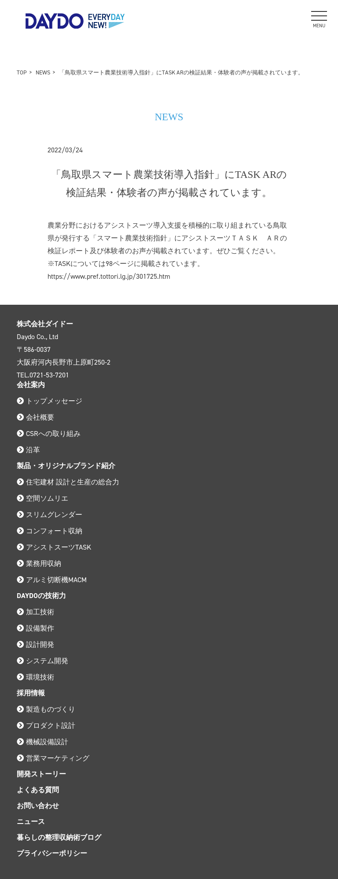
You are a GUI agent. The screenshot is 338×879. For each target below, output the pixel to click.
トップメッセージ (49, 401)
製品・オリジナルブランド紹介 (66, 465)
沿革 (28, 449)
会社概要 (35, 417)
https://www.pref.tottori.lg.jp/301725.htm (109, 276)
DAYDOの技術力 (41, 595)
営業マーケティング (53, 758)
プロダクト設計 (46, 725)
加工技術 (35, 612)
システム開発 (42, 660)
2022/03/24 (65, 150)
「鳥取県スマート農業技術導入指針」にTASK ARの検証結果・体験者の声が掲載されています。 (181, 72)
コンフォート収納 (49, 531)
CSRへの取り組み (49, 433)
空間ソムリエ (42, 498)
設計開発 (35, 644)
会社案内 (31, 384)
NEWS (43, 72)
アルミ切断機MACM (52, 579)
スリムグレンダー (49, 514)
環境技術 (35, 677)
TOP (22, 72)
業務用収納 (39, 563)
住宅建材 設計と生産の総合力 (68, 482)
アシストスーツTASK (54, 547)
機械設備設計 (42, 741)
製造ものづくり (46, 709)
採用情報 (31, 693)
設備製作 (35, 628)
